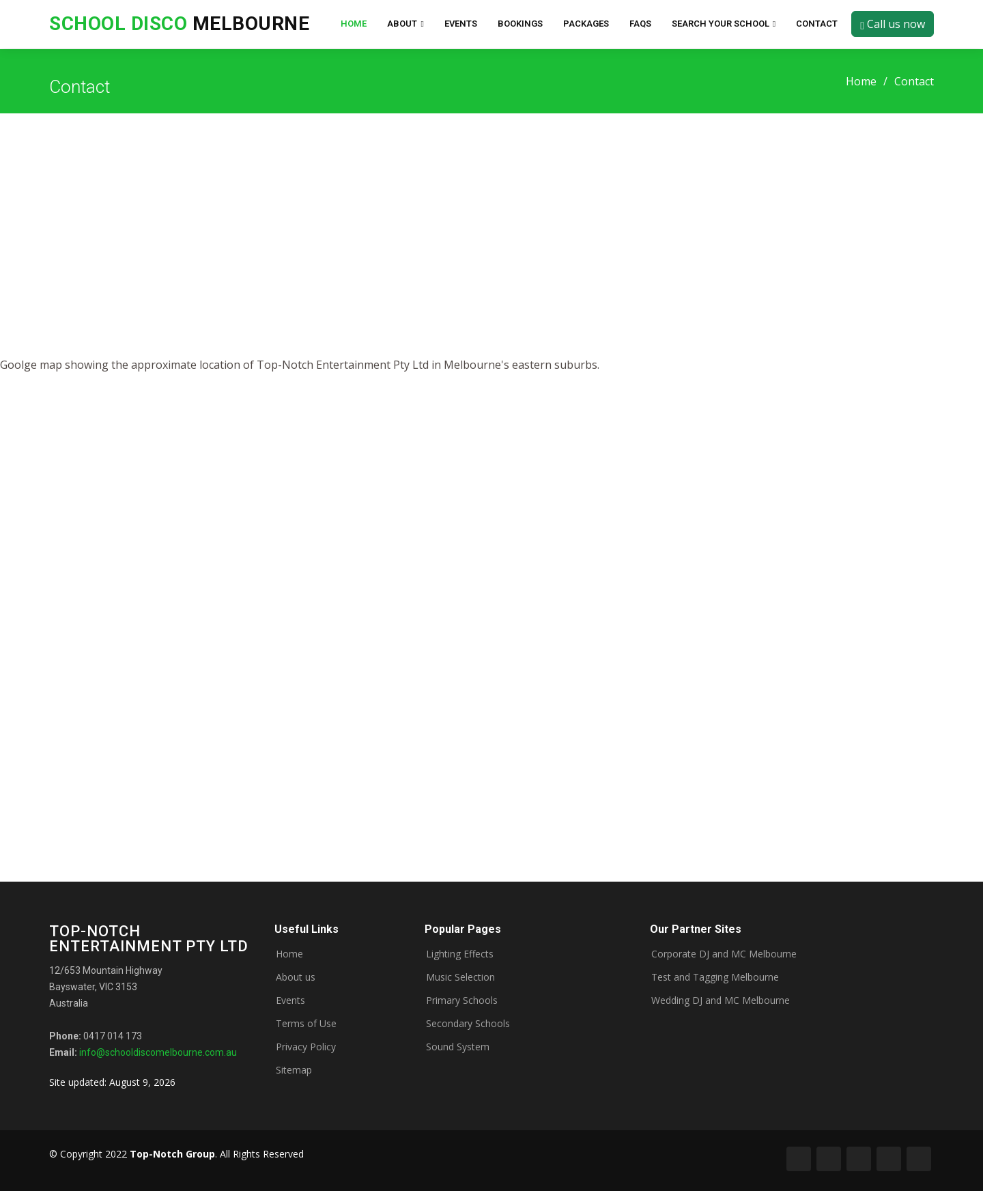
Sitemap (294, 1070)
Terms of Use (306, 1023)
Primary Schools (462, 1000)
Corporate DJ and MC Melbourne (724, 954)
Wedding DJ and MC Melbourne (720, 1000)
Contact (817, 23)
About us (295, 977)
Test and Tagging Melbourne (715, 977)
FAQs (640, 23)
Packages (586, 23)
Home (354, 23)
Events (460, 23)
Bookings (520, 23)
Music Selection (460, 977)
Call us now (892, 23)
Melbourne (179, 23)
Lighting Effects (460, 954)
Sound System (457, 1047)
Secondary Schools (468, 1023)
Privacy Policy (306, 1047)
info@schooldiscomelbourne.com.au (158, 1052)
